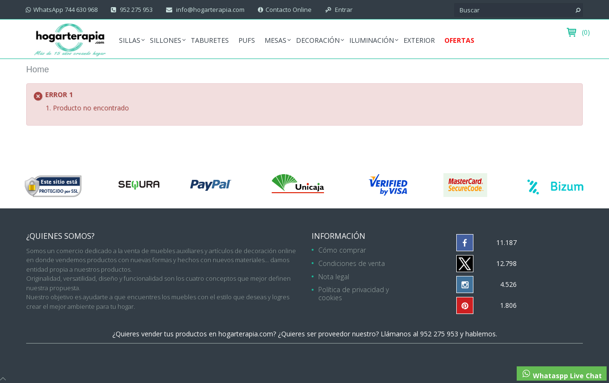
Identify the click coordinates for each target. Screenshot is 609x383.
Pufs (246, 40)
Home (37, 69)
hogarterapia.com (245, 333)
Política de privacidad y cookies (353, 293)
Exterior (419, 40)
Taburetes (210, 40)
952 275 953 (135, 9)
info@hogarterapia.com (210, 9)
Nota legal (333, 276)
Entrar (343, 9)
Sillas (129, 40)
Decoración (318, 40)
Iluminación (371, 40)
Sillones (165, 40)
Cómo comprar (342, 250)
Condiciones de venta (351, 263)
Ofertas (459, 40)
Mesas (275, 40)
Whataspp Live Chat (561, 374)
